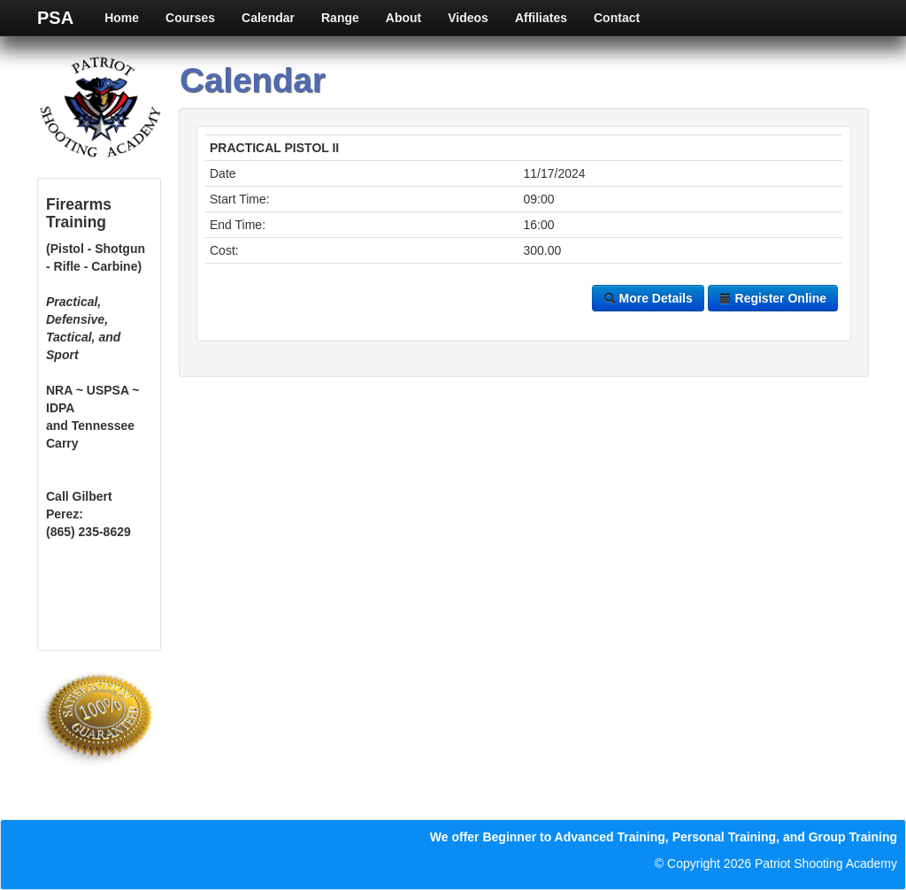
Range (340, 18)
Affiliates (541, 18)
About (403, 18)
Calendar (268, 18)
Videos (468, 18)
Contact (617, 18)
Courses (190, 18)
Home (121, 18)
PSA (55, 17)
